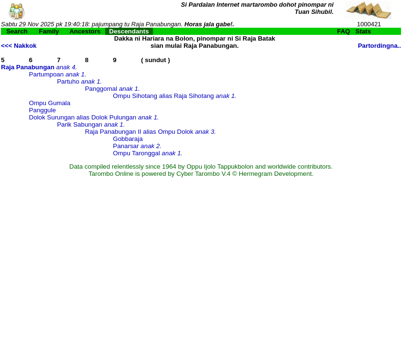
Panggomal (101, 88)
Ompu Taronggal (136, 153)
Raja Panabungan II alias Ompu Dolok (139, 131)
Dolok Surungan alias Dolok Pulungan (83, 117)
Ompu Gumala (50, 103)
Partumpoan (46, 74)
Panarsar (126, 146)
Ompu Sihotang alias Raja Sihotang (163, 95)
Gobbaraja (127, 138)
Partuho (68, 81)
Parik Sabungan (79, 124)
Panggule (42, 110)
